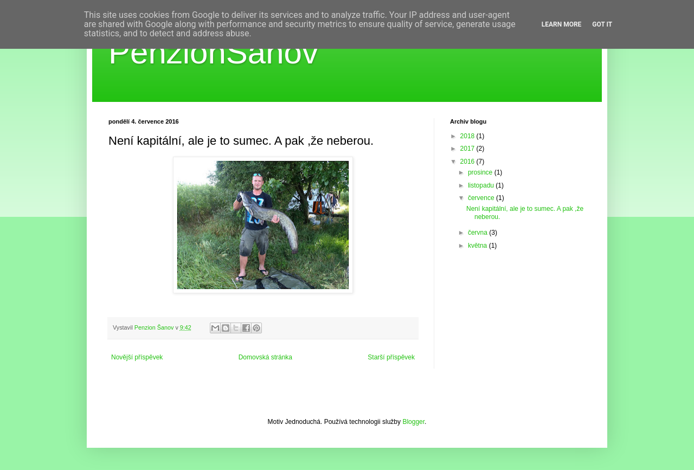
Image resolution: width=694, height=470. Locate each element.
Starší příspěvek (391, 357)
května (478, 245)
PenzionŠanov (213, 52)
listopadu (482, 185)
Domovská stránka (265, 357)
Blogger (413, 422)
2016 (468, 161)
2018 (468, 136)
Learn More (562, 24)
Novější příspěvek (137, 357)
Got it (602, 24)
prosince (481, 172)
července (482, 198)
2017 (468, 148)
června (478, 232)
